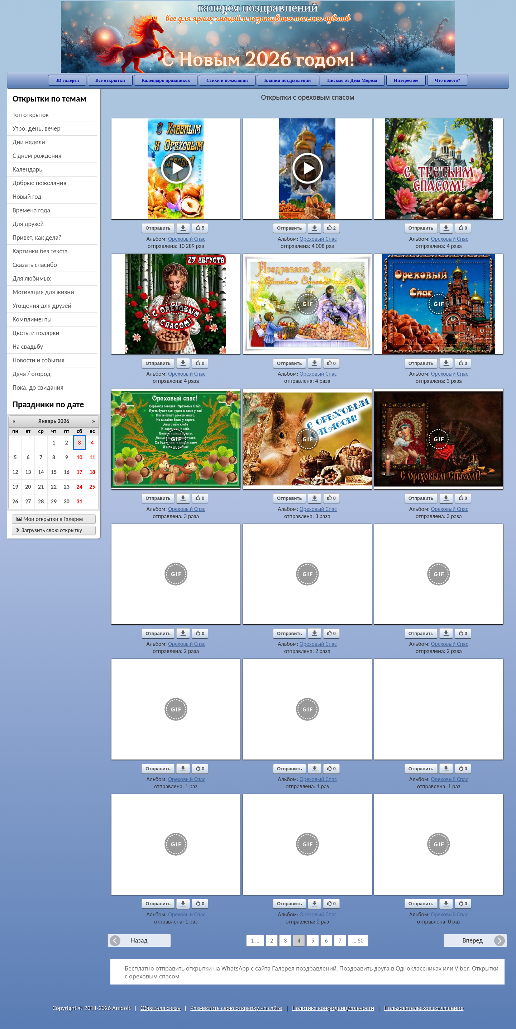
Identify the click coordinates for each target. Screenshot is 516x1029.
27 (28, 501)
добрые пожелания (39, 183)
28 (41, 501)
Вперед (473, 940)
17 (79, 472)
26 (15, 501)
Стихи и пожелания (227, 80)
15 (54, 472)
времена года (31, 210)
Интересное (406, 80)
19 (15, 486)
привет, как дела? (37, 237)
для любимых (32, 278)
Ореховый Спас (186, 238)
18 (92, 472)
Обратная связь (160, 1008)
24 (79, 486)
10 (79, 457)
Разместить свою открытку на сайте (236, 1008)
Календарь (27, 169)
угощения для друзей (42, 306)
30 (67, 501)
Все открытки (110, 80)
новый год (27, 197)
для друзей (28, 224)
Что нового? (447, 80)
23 (67, 486)
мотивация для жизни (43, 292)
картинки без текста (40, 251)
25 (92, 486)
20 (28, 486)
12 (15, 472)
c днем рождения (37, 156)
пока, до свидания (38, 387)
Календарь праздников (166, 80)
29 (54, 501)
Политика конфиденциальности (333, 1008)
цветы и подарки (36, 333)
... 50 (358, 940)
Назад (139, 940)
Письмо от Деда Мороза (352, 80)
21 (41, 486)
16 (67, 472)
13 (28, 472)
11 (92, 457)
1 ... (255, 940)
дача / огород (32, 374)
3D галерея (67, 80)
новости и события (38, 360)
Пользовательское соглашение (423, 1008)
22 (54, 486)
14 (41, 472)
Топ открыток (31, 115)
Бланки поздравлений (287, 80)
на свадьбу (28, 347)
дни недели (29, 142)
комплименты (32, 319)
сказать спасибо (35, 265)
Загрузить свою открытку (49, 530)
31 (79, 501)
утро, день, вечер (37, 128)
